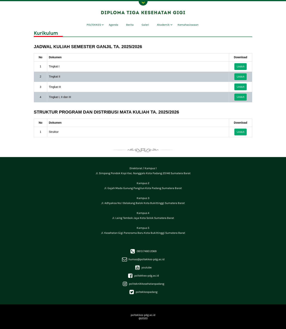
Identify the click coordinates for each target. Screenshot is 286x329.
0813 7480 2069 (143, 251)
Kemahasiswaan (188, 24)
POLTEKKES (94, 24)
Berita (130, 24)
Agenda (113, 24)
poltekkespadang (143, 292)
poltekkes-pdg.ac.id (143, 275)
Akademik (163, 24)
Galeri (145, 24)
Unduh (240, 66)
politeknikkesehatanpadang (143, 283)
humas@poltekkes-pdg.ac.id (143, 259)
